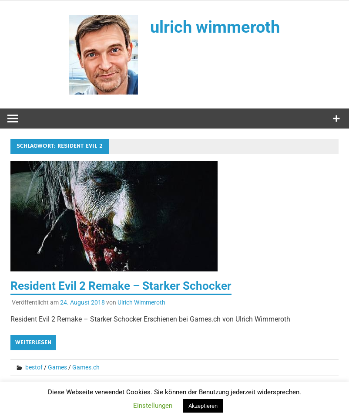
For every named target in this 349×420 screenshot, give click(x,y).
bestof (34, 367)
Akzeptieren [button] (203, 406)
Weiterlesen (33, 342)
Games (57, 367)
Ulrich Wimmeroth (141, 302)
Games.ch (86, 367)
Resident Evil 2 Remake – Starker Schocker (121, 285)
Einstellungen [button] (152, 406)
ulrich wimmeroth (215, 27)
